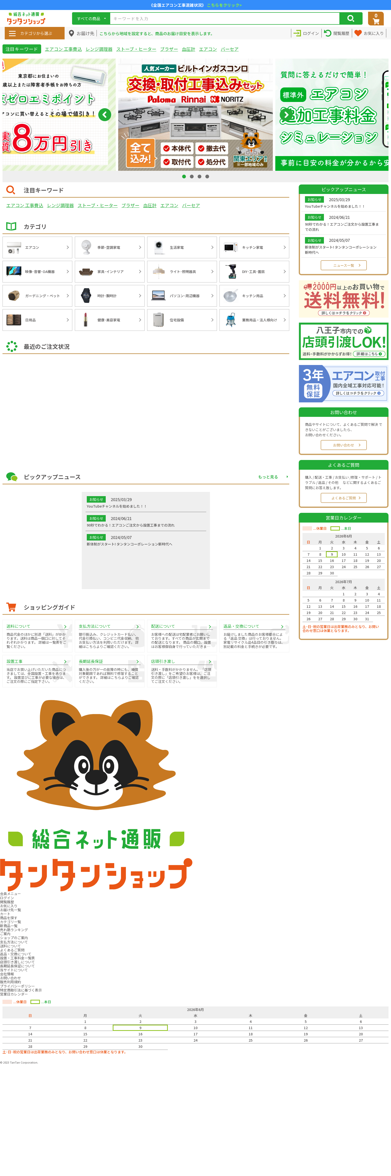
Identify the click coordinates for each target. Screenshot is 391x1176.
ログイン (7, 897)
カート (5, 913)
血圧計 (188, 49)
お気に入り (8, 905)
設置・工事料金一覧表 (17, 957)
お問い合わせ (343, 445)
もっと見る (268, 476)
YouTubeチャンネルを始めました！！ (335, 206)
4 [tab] (208, 176)
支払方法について (14, 941)
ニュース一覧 (343, 265)
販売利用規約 (10, 981)
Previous (104, 114)
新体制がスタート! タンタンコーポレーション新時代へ (341, 250)
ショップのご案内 (14, 937)
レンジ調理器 (99, 49)
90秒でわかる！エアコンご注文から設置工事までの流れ (342, 227)
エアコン (208, 49)
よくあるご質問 (343, 497)
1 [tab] (185, 176)
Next (286, 114)
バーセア (230, 49)
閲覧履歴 (7, 901)
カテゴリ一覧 (10, 921)
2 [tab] (192, 176)
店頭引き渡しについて (17, 961)
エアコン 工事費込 (63, 49)
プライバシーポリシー (17, 986)
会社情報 (7, 973)
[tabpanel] (195, 115)
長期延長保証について (17, 965)
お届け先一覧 (10, 909)
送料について (10, 945)
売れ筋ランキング (14, 929)
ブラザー (169, 49)
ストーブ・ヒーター (136, 49)
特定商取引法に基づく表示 (21, 990)
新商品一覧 (8, 925)
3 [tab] (200, 176)
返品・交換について (15, 953)
